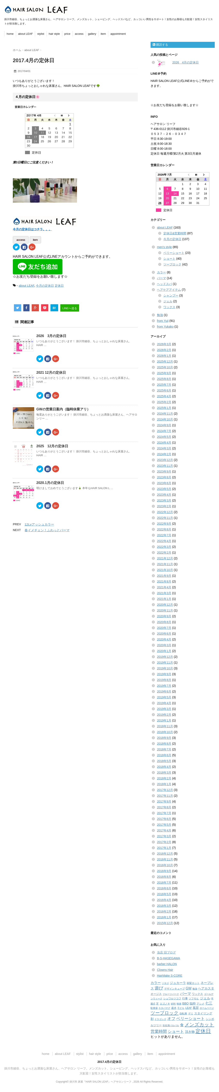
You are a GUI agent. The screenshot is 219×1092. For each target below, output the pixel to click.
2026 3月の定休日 (51, 335)
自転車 (183, 1013)
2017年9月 (164, 801)
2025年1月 (164, 408)
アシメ (200, 1003)
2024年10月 (165, 419)
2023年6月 (164, 483)
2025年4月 (164, 396)
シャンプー (170, 295)
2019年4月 (164, 703)
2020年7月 (164, 628)
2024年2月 (164, 454)
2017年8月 (164, 807)
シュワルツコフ (172, 998)
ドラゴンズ (160, 1019)
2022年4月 (164, 541)
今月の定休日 (45, 284)
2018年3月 (164, 772)
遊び (159, 988)
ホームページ (207, 1008)
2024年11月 (165, 413)
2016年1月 (164, 917)
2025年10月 (165, 367)
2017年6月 (164, 819)
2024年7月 (164, 431)
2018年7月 (164, 749)
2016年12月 (165, 853)
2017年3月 (164, 836)
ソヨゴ (165, 983)
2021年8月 (164, 581)
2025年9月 (164, 373)
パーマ (161, 278)
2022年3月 (164, 546)
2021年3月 (164, 593)
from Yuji (163, 320)
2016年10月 (165, 865)
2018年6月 (164, 755)
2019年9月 (164, 674)
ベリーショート (173, 253)
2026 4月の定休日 (185, 62)
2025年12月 (165, 361)
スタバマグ (164, 1008)
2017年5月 (164, 824)
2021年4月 (164, 587)
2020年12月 (165, 604)
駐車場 (154, 1008)
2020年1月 (164, 651)
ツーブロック (172, 264)
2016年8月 (164, 876)
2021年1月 (164, 599)
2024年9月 (164, 425)
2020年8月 (164, 622)
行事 (185, 998)
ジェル (167, 301)
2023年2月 (164, 506)
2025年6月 (164, 390)
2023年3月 (164, 500)
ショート (169, 258)
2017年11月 (165, 795)
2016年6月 (164, 888)
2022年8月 (164, 529)
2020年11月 (165, 610)
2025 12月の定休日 (52, 445)
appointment (118, 33)
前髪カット (193, 983)
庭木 (173, 1007)
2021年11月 (165, 564)
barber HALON (167, 964)
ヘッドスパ (164, 284)
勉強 (160, 315)
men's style (164, 247)
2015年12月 (165, 923)
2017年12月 (165, 790)
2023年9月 (164, 471)
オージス (156, 994)
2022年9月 (164, 523)
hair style (54, 33)
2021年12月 (165, 558)
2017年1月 (164, 848)
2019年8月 (164, 680)
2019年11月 (165, 662)
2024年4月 (164, 442)
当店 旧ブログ (166, 952)
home (10, 33)
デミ (190, 1013)
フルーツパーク (171, 994)
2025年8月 (164, 379)
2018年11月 (165, 726)
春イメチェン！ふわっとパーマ (47, 529)
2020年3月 (164, 645)
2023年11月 (165, 465)
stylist (40, 33)
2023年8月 (164, 477)
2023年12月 (165, 460)
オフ (171, 1018)
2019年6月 (164, 691)
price (67, 33)
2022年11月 (165, 518)
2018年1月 (164, 784)
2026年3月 (164, 344)
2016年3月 (164, 905)
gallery (92, 33)
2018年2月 (164, 778)
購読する (160, 44)
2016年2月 (164, 911)
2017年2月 (164, 842)
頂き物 (190, 1031)
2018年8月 (164, 743)
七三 (208, 1003)
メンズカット (199, 1024)
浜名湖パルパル (171, 1025)
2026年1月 (164, 355)
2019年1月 (164, 720)
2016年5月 (164, 894)
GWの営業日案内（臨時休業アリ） (63, 408)
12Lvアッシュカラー (39, 523)
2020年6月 (164, 633)
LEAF (188, 1007)
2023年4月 (164, 494)
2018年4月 (164, 766)
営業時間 (159, 1031)
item (103, 33)
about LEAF (25, 33)
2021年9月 (164, 575)
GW (188, 988)
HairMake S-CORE (169, 975)
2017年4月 (164, 830)
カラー (161, 272)
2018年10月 (165, 732)
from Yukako (165, 326)
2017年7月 (164, 813)
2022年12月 (165, 512)
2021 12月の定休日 (51, 371)
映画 (179, 1003)
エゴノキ (165, 1003)
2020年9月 (164, 616)
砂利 (173, 1003)
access (79, 33)
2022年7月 (164, 535)
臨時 (193, 1003)
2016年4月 (164, 900)
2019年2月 (164, 714)
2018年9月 (164, 738)
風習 (196, 1007)
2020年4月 (164, 639)
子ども (180, 1008)
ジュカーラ (178, 983)
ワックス (169, 307)
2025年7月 (164, 384)
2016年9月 (164, 871)
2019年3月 (164, 709)
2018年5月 (164, 761)
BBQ (185, 1003)
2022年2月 (164, 552)
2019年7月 (164, 685)
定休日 (59, 284)
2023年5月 (164, 489)
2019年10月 (165, 668)
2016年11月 (165, 859)
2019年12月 (165, 656)
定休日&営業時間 (174, 233)
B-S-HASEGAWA (168, 958)
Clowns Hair (165, 970)
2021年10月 (165, 570)
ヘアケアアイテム (169, 289)
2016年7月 (164, 882)
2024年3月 (164, 448)
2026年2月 (164, 350)
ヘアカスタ (206, 988)
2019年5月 (164, 697)
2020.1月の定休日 (50, 481)
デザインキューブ (174, 988)
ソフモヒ (194, 998)
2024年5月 (164, 436)
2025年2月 (164, 402)
